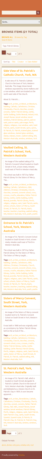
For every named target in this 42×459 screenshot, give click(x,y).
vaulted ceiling (27, 136)
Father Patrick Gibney (19, 112)
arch (10, 104)
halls (15, 407)
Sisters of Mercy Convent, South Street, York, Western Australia (20, 302)
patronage (23, 122)
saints (12, 128)
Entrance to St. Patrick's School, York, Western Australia (19, 226)
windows (29, 138)
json (18, 445)
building (7, 106)
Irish (36, 114)
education (21, 195)
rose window (23, 125)
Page (12, 54)
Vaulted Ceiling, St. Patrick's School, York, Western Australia (17, 151)
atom (4, 445)
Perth (31, 122)
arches (15, 104)
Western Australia (11, 138)
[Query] (21, 13)
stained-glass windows (24, 133)
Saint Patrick (27, 203)
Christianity (8, 109)
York (35, 138)
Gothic (31, 112)
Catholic (14, 106)
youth (29, 214)
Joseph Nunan (9, 117)
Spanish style (16, 417)
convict (30, 109)
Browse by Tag (21, 37)
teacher (7, 211)
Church (16, 109)
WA (35, 136)
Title (14, 62)
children (7, 190)
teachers (14, 211)
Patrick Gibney (17, 120)
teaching (21, 211)
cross (34, 193)
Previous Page (4, 53)
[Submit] (38, 13)
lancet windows (17, 409)
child (29, 187)
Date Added (32, 62)
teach (29, 209)
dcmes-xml (11, 445)
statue (6, 136)
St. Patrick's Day (30, 420)
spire (28, 128)
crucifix (13, 195)
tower (18, 136)
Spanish (7, 417)
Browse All (7, 37)
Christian (31, 106)
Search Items (7, 40)
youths (35, 214)
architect (22, 104)
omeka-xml (24, 445)
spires (33, 128)
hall (11, 407)
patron (26, 120)
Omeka (21, 455)
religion (7, 125)
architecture (32, 104)
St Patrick (7, 130)
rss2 (32, 445)
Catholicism (22, 106)
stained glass (26, 130)
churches (23, 109)
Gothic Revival (21, 114)
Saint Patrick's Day (11, 415)
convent (15, 193)
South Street (20, 128)
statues (12, 136)
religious (13, 125)
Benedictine (24, 399)
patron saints (13, 122)
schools (12, 206)
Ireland (30, 114)
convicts (7, 112)
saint (31, 125)
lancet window (21, 117)
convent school (25, 193)
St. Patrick (16, 130)
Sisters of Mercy (22, 206)
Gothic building (9, 114)
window (22, 138)
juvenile (13, 201)
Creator (21, 62)
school (6, 206)
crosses (7, 195)
